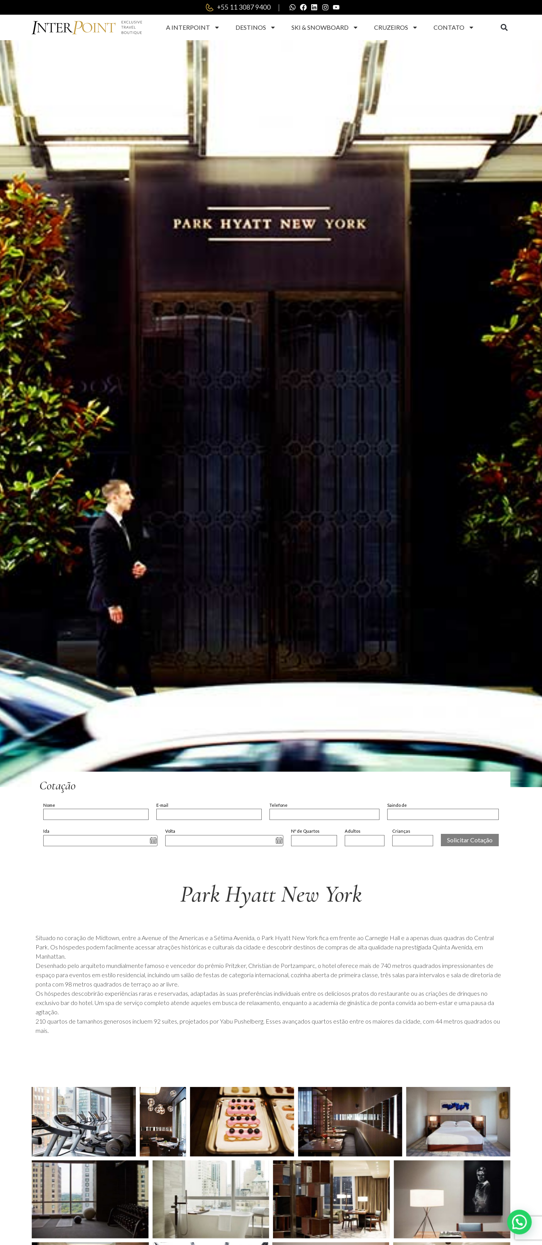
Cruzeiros (396, 28)
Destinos (255, 28)
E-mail (162, 806)
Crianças (401, 832)
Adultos (353, 832)
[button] (504, 28)
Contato (454, 28)
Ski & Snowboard (325, 28)
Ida (46, 832)
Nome (49, 806)
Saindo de (397, 806)
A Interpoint (193, 28)
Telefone (278, 806)
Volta (170, 832)
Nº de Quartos (305, 832)
